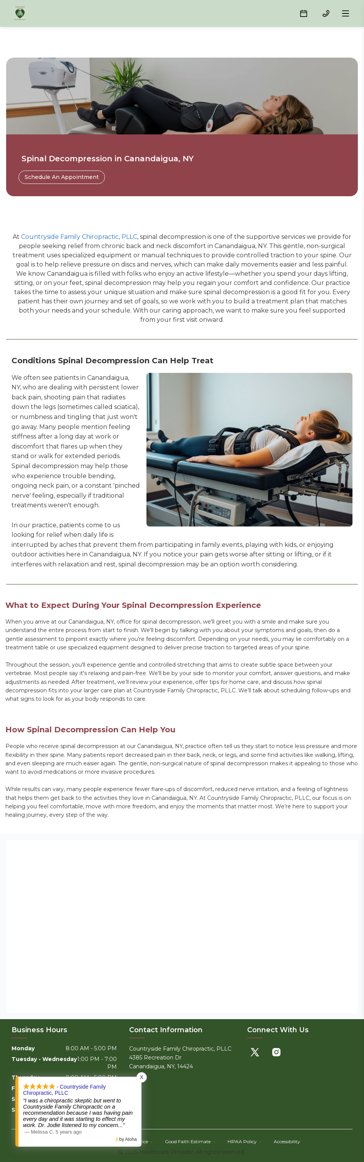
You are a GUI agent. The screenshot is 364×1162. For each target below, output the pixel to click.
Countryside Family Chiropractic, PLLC (79, 236)
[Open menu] (345, 13)
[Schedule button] (303, 13)
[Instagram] (276, 1052)
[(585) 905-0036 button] (326, 13)
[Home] (20, 13)
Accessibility (287, 1141)
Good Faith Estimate (190, 1141)
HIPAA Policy (244, 1141)
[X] (255, 1052)
